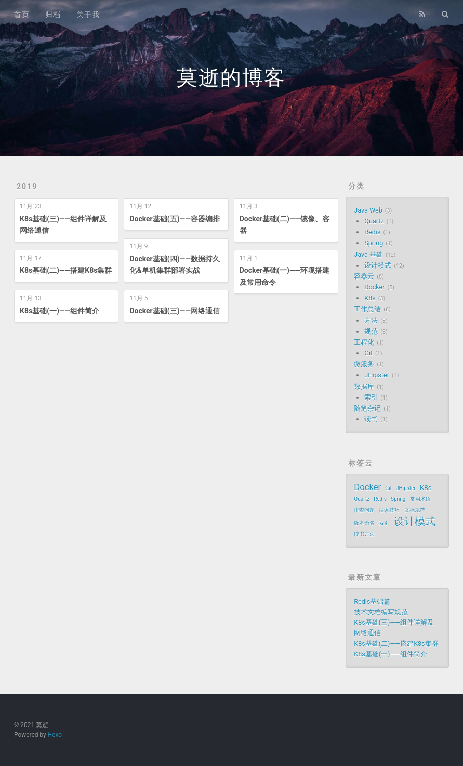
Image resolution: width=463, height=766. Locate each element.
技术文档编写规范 (381, 612)
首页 (22, 14)
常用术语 (420, 499)
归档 (53, 14)
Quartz (373, 221)
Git (368, 353)
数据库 (364, 386)
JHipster (376, 375)
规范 (371, 331)
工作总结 (367, 309)
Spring (373, 243)
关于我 (88, 14)
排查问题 (364, 510)
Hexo (55, 734)
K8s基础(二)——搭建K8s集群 (66, 270)
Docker (374, 287)
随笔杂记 (367, 408)
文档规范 (414, 510)
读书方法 (364, 534)
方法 (371, 320)
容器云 (364, 276)
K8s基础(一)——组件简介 (59, 311)
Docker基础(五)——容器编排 (174, 219)
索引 (371, 397)
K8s (369, 298)
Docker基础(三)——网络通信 (174, 311)
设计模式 (377, 265)
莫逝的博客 (231, 77)
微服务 (364, 364)
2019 (27, 186)
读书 (371, 419)
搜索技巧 (389, 510)
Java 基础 (368, 254)
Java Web (368, 210)
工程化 (364, 342)
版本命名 (364, 523)
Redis (372, 232)
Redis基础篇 (372, 601)
